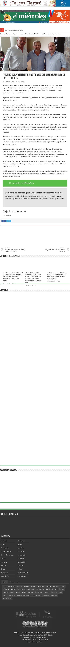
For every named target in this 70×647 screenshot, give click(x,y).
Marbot (24, 592)
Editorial (3, 565)
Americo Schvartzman (9, 586)
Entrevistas (4, 572)
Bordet (18, 592)
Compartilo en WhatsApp (21, 183)
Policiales (21, 565)
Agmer (33, 586)
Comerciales (5, 548)
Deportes (4, 562)
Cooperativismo (6, 551)
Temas (5, 582)
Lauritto (47, 592)
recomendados (40, 589)
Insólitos (20, 548)
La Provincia (22, 555)
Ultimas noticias (23, 572)
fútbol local (54, 595)
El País (3, 569)
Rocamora (48, 586)
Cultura (3, 558)
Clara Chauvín (39, 592)
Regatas (5, 595)
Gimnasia (19, 586)
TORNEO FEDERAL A (23, 595)
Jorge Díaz (61, 589)
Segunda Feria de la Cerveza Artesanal (53, 249)
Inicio (2, 34)
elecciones (12, 595)
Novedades (21, 562)
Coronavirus (40, 586)
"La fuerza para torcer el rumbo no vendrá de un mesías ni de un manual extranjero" (56, 276)
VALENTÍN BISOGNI (36, 595)
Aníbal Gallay (30, 589)
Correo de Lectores (7, 555)
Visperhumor (22, 576)
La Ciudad (21, 551)
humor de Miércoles (8, 592)
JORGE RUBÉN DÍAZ (59, 586)
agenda (13, 589)
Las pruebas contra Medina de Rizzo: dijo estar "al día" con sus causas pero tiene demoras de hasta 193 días (33, 278)
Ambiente (4, 541)
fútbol (60, 592)
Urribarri (30, 592)
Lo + (19, 582)
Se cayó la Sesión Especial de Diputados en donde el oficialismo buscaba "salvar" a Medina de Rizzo (13, 277)
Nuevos (12, 582)
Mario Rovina (21, 589)
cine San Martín (7, 598)
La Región (21, 558)
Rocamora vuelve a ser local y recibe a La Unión (16, 249)
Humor (20, 544)
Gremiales (21, 541)
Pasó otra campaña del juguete (14, 30)
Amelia (3, 544)
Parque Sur (49, 589)
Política (8, 34)
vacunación (6, 589)
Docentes (54, 592)
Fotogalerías (5, 576)
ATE (56, 589)
